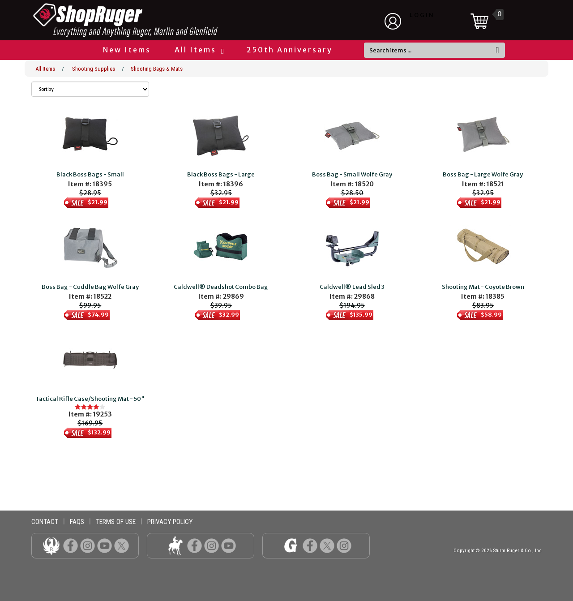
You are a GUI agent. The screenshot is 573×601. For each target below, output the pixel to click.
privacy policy (169, 522)
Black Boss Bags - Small (90, 174)
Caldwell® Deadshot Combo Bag (221, 287)
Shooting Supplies (93, 68)
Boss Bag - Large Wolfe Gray (483, 174)
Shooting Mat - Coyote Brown (483, 287)
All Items (199, 49)
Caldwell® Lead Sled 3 (352, 287)
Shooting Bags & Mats (157, 68)
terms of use (116, 522)
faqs (77, 522)
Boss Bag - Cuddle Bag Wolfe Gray (90, 287)
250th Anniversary (290, 49)
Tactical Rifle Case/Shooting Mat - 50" (90, 399)
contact (44, 522)
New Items (127, 49)
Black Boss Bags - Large (221, 174)
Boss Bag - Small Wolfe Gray (352, 174)
